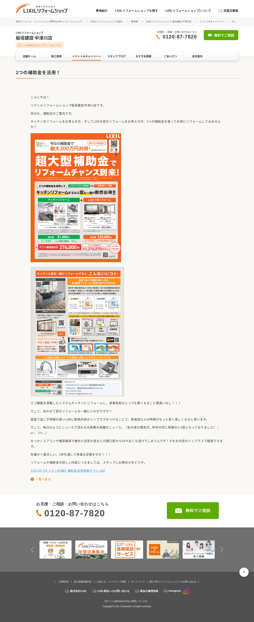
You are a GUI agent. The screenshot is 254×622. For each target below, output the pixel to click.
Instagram (179, 590)
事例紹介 (102, 10)
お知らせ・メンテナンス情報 (111, 581)
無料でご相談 (224, 35)
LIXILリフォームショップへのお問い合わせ (174, 581)
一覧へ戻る (43, 479)
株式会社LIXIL (78, 590)
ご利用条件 (63, 581)
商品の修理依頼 (149, 590)
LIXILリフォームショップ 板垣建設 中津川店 (168, 21)
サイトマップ (137, 581)
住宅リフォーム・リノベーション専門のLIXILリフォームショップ (49, 21)
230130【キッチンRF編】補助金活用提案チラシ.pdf (68, 470)
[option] (55, 549)
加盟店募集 (230, 10)
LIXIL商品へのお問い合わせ (113, 590)
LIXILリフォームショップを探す (136, 10)
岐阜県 (134, 21)
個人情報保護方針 (83, 581)
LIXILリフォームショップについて (188, 10)
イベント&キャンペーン (211, 21)
